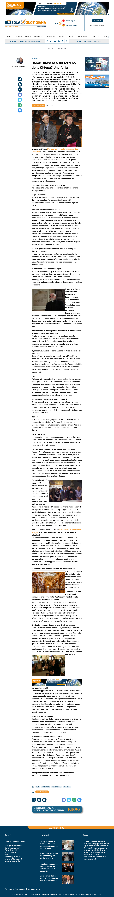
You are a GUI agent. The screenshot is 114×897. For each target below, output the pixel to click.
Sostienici (50, 36)
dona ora (97, 21)
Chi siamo (18, 36)
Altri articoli (57, 827)
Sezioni (27, 36)
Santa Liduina (81, 41)
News (70, 21)
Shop (70, 36)
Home (9, 36)
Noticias (71, 25)
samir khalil (66, 787)
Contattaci (96, 36)
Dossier (61, 36)
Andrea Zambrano (20, 66)
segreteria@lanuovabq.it (13, 859)
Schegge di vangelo (16, 41)
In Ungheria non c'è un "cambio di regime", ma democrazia (49, 855)
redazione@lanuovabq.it (13, 857)
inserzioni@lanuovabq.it (13, 861)
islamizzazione (46, 787)
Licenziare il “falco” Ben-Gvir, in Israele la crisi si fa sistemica (49, 878)
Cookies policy (20, 889)
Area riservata (82, 36)
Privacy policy (9, 889)
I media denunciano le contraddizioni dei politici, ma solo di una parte (49, 867)
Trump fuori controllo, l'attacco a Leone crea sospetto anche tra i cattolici (49, 845)
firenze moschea (56, 787)
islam (37, 787)
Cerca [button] (106, 36)
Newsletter (97, 25)
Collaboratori (38, 36)
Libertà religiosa (61, 48)
